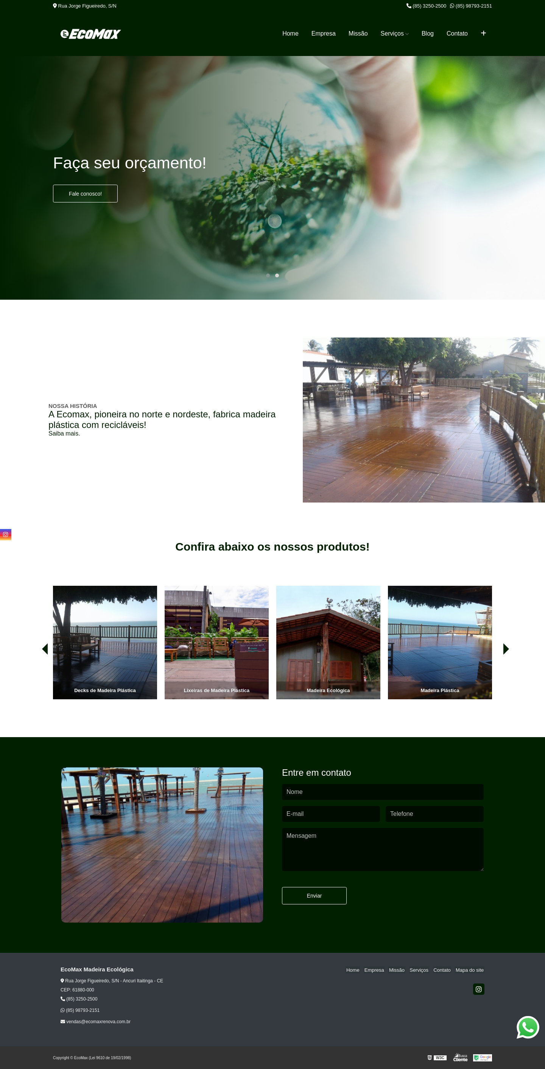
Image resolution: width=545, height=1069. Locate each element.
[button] (267, 275)
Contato (457, 33)
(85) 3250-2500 (426, 6)
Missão (358, 33)
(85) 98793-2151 (471, 6)
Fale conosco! (85, 193)
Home (290, 33)
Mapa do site (470, 970)
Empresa (323, 33)
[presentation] (34, 678)
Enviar (314, 896)
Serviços (392, 33)
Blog (428, 33)
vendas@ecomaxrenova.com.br (96, 1021)
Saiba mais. (64, 433)
